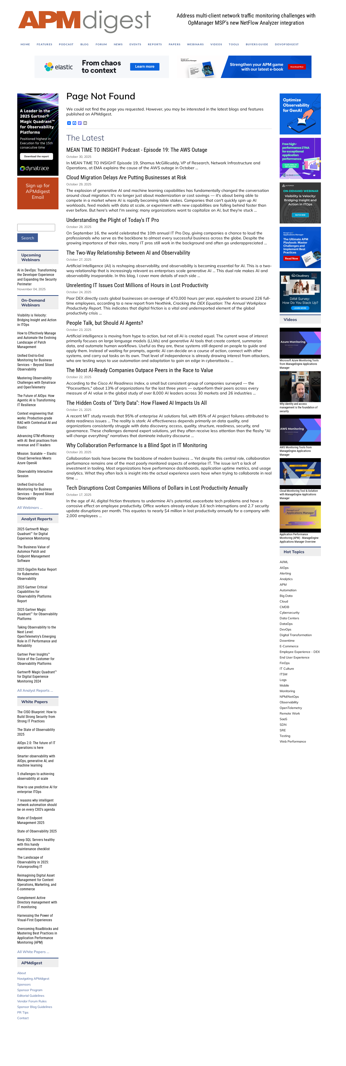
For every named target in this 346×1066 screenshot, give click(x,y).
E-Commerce (289, 646)
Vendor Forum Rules (32, 1001)
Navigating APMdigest (33, 979)
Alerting (285, 573)
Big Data (286, 596)
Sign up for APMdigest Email (38, 191)
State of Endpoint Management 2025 (30, 820)
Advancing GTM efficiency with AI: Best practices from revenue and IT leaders (37, 440)
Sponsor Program (29, 990)
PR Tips (22, 1012)
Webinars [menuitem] (195, 44)
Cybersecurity (289, 613)
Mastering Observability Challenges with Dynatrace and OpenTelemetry (36, 382)
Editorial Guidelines (30, 996)
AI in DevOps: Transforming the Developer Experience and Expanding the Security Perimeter (37, 277)
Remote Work (290, 713)
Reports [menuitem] (155, 44)
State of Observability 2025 (37, 831)
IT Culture (287, 669)
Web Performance (293, 741)
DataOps (286, 624)
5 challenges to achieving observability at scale (35, 776)
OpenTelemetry (291, 708)
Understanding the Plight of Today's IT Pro (112, 220)
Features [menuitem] (44, 44)
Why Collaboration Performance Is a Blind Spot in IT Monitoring (136, 445)
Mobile (284, 685)
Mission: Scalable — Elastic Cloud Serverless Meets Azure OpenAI (36, 458)
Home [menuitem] (25, 44)
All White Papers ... (33, 951)
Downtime (287, 641)
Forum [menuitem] (101, 44)
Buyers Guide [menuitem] (257, 44)
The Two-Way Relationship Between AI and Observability (128, 252)
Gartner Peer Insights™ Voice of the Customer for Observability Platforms (35, 659)
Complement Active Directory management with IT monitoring (37, 902)
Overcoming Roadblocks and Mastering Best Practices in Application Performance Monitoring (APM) (37, 936)
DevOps (285, 629)
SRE (283, 730)
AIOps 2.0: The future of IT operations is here (36, 745)
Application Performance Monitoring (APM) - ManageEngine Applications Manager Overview (299, 538)
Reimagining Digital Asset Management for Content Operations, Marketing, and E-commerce (36, 882)
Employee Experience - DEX (300, 652)
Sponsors (24, 984)
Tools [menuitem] (234, 44)
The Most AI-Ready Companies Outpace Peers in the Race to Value (139, 370)
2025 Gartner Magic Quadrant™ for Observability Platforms (37, 614)
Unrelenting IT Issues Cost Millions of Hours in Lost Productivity (137, 285)
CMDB (284, 607)
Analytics (286, 579)
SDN (283, 725)
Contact (23, 1018)
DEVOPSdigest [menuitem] (287, 44)
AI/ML (284, 562)
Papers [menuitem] (174, 44)
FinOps (285, 663)
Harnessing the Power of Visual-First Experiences (35, 917)
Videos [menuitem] (216, 44)
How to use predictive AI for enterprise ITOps (37, 789)
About (21, 973)
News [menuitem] (118, 44)
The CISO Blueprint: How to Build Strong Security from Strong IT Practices (36, 716)
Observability (289, 702)
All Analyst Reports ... (35, 690)
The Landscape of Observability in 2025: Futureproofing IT (33, 862)
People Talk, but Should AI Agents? (104, 323)
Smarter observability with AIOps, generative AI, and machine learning (36, 760)
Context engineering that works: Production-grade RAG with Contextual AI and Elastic (37, 420)
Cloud (284, 601)
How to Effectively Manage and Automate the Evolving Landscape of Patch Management (36, 340)
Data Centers (289, 618)
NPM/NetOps (289, 697)
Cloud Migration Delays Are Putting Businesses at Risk (126, 177)
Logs (283, 680)
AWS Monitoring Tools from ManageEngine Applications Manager (296, 451)
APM (283, 585)
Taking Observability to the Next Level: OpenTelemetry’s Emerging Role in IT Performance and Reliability (37, 636)
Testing (285, 736)
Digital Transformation (296, 635)
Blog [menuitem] (84, 44)
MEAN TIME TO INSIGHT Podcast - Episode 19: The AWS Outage (136, 150)
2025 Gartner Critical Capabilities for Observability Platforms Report (34, 594)
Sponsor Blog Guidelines (34, 1007)
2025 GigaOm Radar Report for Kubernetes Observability (37, 574)
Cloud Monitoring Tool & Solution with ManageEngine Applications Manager (299, 494)
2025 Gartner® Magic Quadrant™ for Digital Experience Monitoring (33, 533)
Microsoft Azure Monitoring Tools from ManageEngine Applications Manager (299, 364)
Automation (288, 590)
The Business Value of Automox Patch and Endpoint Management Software (33, 554)
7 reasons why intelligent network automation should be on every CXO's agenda (37, 805)
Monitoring (287, 691)
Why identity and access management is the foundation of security (299, 407)
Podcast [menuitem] (66, 44)
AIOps (284, 568)
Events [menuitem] (135, 44)
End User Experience (294, 657)
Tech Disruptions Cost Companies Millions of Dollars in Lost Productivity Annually (157, 488)
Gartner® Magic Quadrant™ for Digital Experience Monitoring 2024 (37, 676)
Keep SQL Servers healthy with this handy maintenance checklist (36, 844)
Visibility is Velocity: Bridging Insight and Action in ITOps (36, 320)
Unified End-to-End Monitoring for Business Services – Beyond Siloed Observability (35, 362)
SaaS (283, 719)
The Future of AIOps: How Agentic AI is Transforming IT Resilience (36, 400)
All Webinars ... (30, 507)
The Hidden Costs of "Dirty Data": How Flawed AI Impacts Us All (136, 403)
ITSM (283, 674)
